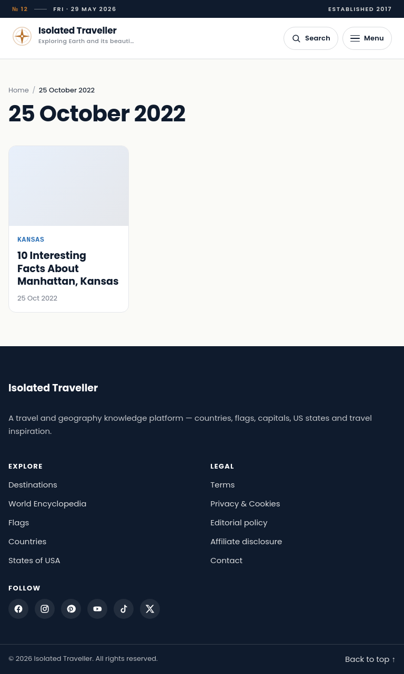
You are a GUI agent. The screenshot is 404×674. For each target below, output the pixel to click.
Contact (226, 560)
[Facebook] (18, 609)
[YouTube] (97, 609)
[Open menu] (367, 38)
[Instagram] (45, 609)
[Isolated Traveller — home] (73, 36)
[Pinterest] (71, 609)
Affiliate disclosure (246, 541)
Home (18, 90)
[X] (150, 609)
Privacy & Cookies (245, 503)
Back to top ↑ (370, 659)
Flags (18, 522)
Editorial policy (238, 522)
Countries (27, 541)
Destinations (32, 484)
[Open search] (311, 38)
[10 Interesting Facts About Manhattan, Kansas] (68, 229)
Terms (222, 484)
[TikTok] (124, 609)
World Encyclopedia (47, 503)
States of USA (34, 560)
